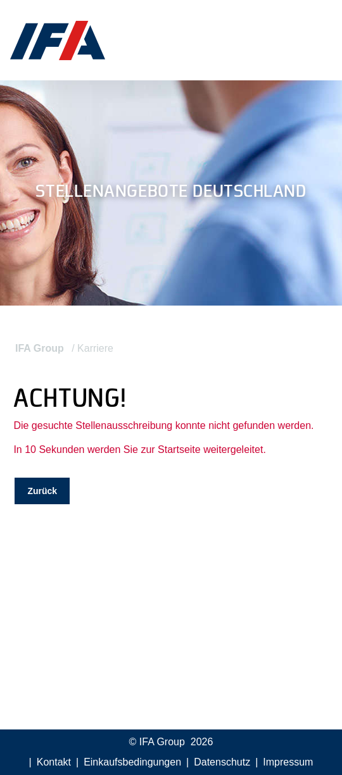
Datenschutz (222, 762)
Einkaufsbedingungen (132, 762)
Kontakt (54, 762)
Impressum (288, 762)
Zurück (42, 491)
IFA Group (39, 348)
